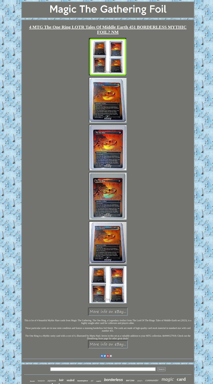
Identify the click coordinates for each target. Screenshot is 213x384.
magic (168, 379)
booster (32, 381)
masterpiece (82, 381)
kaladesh (41, 381)
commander (152, 380)
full (92, 381)
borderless (113, 380)
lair (61, 380)
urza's (139, 381)
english (98, 381)
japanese (52, 380)
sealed (70, 380)
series (130, 380)
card (181, 379)
